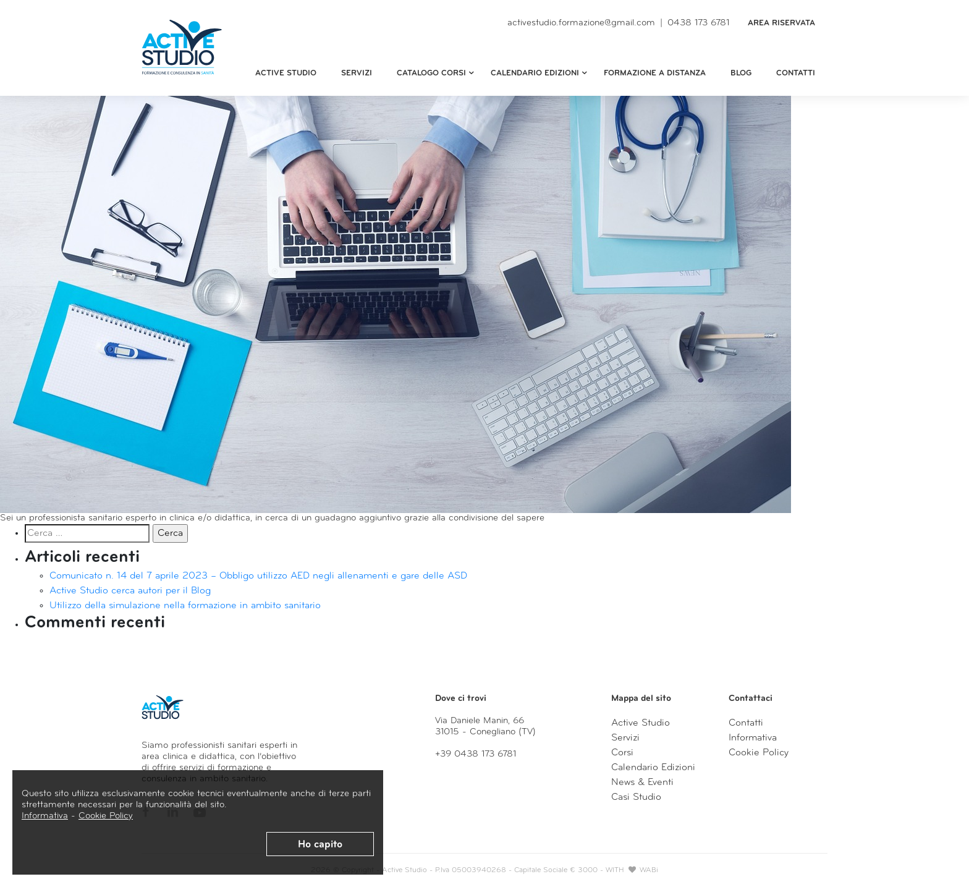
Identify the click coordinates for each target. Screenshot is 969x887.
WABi (649, 870)
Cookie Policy (105, 816)
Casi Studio (636, 797)
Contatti (795, 73)
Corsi (622, 753)
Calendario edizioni (540, 73)
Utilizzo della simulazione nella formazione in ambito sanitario (185, 606)
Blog (740, 73)
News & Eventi (642, 782)
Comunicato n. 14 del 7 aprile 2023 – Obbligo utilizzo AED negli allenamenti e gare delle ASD (258, 576)
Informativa (45, 816)
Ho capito (320, 844)
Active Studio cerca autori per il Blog (130, 591)
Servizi (356, 73)
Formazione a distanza (655, 73)
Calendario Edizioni (653, 768)
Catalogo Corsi (437, 73)
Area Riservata (781, 23)
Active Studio (285, 73)
